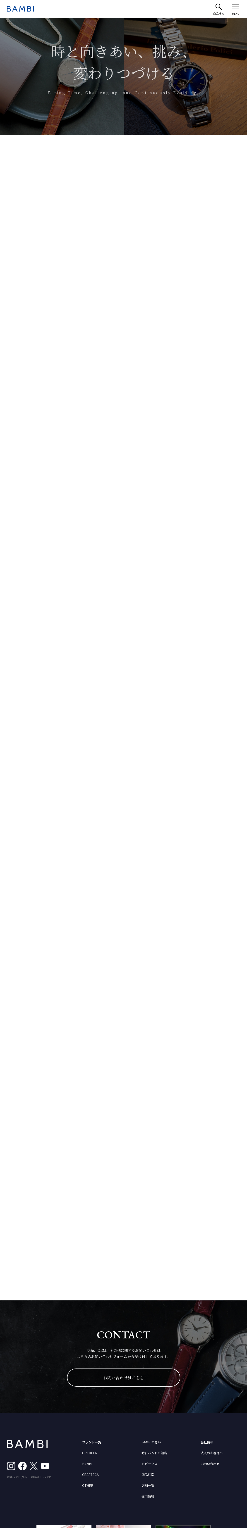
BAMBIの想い (151, 1442)
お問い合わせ (210, 1463)
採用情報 (147, 1496)
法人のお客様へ (212, 1453)
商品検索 (147, 1474)
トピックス (149, 1463)
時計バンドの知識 (154, 1453)
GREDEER (89, 1453)
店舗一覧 (147, 1485)
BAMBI (87, 1463)
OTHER (87, 1485)
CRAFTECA (90, 1474)
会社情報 (207, 1442)
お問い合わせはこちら (123, 1377)
